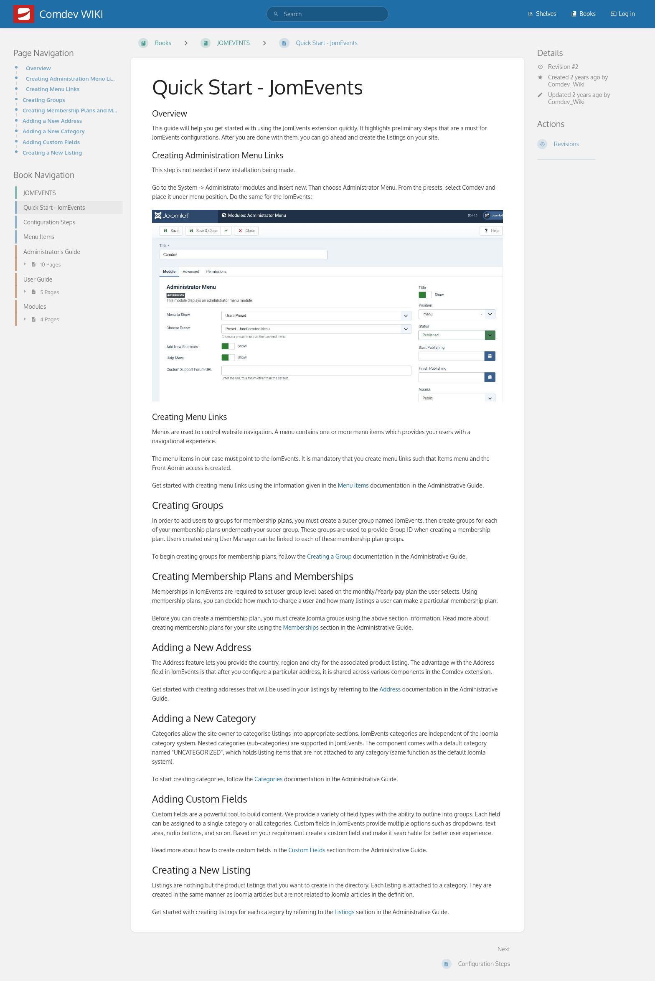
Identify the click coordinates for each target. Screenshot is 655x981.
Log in (623, 13)
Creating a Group (329, 556)
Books (583, 13)
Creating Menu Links (52, 88)
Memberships (301, 627)
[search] (327, 14)
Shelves (542, 13)
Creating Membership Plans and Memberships (70, 110)
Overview (38, 67)
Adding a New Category (54, 131)
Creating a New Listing (52, 152)
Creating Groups (44, 99)
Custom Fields (306, 850)
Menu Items (353, 485)
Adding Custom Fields (51, 141)
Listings (345, 911)
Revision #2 (557, 67)
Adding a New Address (52, 120)
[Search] (276, 14)
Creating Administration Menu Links (72, 78)
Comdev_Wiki (566, 84)
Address (390, 689)
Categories (268, 779)
